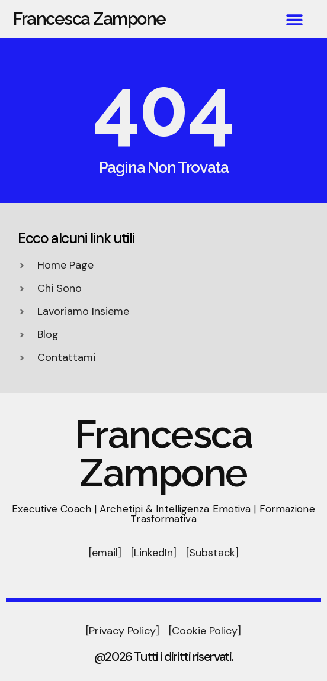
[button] (294, 19)
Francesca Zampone (89, 19)
